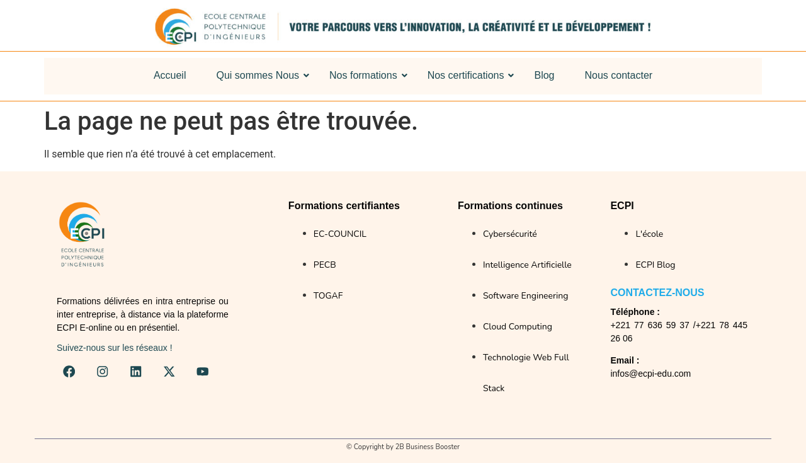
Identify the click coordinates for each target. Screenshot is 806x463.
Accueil (170, 75)
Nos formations (365, 75)
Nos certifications (468, 75)
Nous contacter (619, 75)
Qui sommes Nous (260, 75)
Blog (544, 75)
